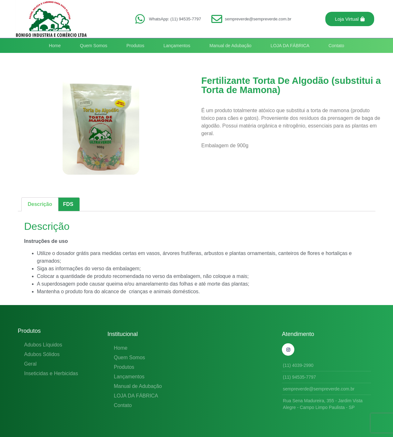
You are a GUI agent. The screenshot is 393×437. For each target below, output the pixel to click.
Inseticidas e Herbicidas (51, 373)
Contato (336, 45)
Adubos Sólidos (42, 354)
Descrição (40, 204)
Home (55, 45)
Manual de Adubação (230, 45)
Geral (30, 364)
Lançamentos (176, 45)
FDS (68, 204)
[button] (349, 19)
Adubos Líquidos (43, 344)
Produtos (135, 45)
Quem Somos (93, 45)
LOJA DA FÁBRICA (290, 45)
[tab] (40, 204)
